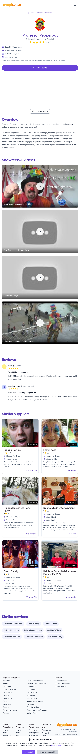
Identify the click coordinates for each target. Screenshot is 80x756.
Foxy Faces (49, 449)
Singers (5, 707)
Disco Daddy (11, 571)
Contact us (46, 730)
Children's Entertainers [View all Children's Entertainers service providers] (13, 624)
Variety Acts (31, 713)
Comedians (31, 686)
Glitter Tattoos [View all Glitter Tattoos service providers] (51, 624)
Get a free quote (40, 68)
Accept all (29, 752)
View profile (31, 470)
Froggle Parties (12, 449)
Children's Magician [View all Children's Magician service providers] (12, 637)
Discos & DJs (32, 692)
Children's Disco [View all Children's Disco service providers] (54, 630)
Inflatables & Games (35, 701)
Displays (6, 695)
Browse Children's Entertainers (41, 13)
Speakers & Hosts (10, 710)
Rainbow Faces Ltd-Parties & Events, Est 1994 (59, 572)
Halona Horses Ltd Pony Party (17, 509)
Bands (5, 684)
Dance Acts (31, 689)
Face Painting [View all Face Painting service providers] (33, 624)
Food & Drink (32, 698)
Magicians (7, 704)
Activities (6, 681)
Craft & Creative (9, 689)
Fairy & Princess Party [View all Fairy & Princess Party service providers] (33, 630)
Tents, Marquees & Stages (37, 710)
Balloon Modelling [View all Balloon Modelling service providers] (11, 630)
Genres (5, 701)
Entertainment (61, 681)
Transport (6, 713)
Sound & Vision (33, 707)
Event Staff (7, 698)
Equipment (31, 695)
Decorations (7, 692)
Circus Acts (7, 686)
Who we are (33, 735)
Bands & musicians (62, 684)
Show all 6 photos (40, 111)
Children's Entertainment (36, 684)
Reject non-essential (47, 752)
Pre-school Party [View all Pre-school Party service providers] (55, 637)
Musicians (30, 704)
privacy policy (56, 745)
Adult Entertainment (35, 681)
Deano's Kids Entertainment (59, 507)
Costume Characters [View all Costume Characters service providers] (34, 637)
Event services (61, 686)
